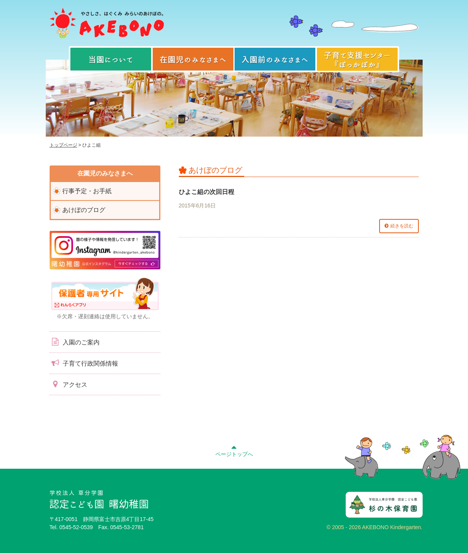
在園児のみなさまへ (193, 59)
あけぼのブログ (83, 210)
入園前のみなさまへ (275, 59)
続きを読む (401, 226)
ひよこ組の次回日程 (206, 192)
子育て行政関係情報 (84, 363)
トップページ (63, 145)
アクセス (68, 384)
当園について (110, 59)
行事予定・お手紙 (87, 191)
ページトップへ (234, 450)
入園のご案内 (75, 342)
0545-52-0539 (76, 527)
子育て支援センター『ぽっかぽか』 (357, 59)
